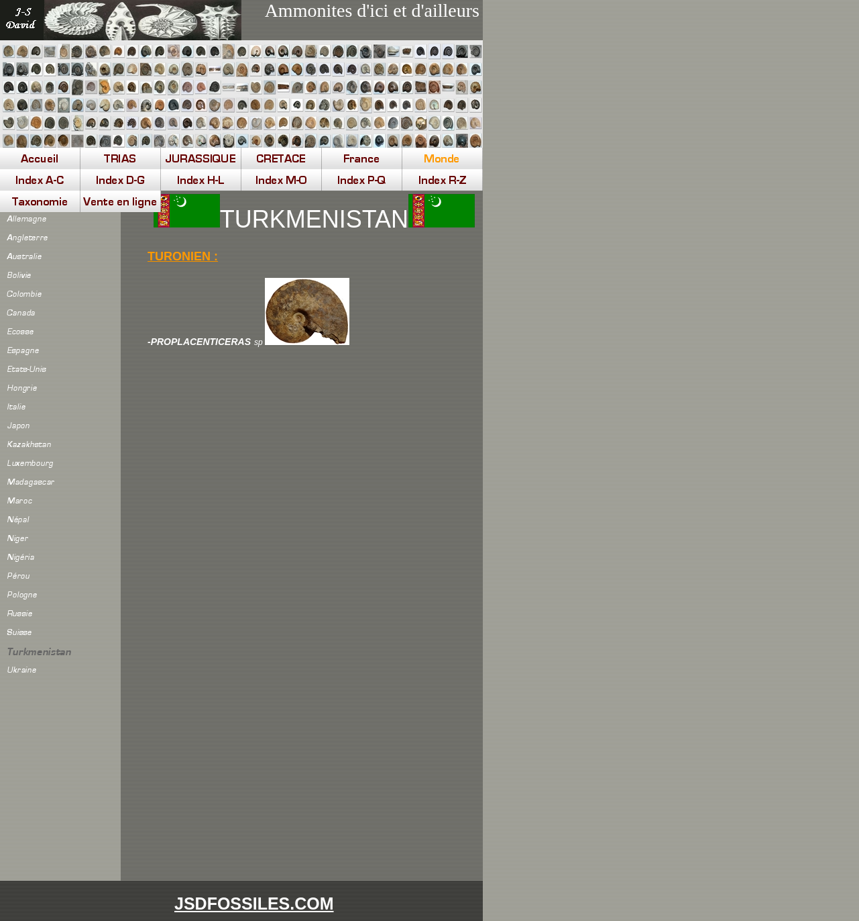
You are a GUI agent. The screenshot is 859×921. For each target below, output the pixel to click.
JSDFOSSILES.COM (254, 903)
